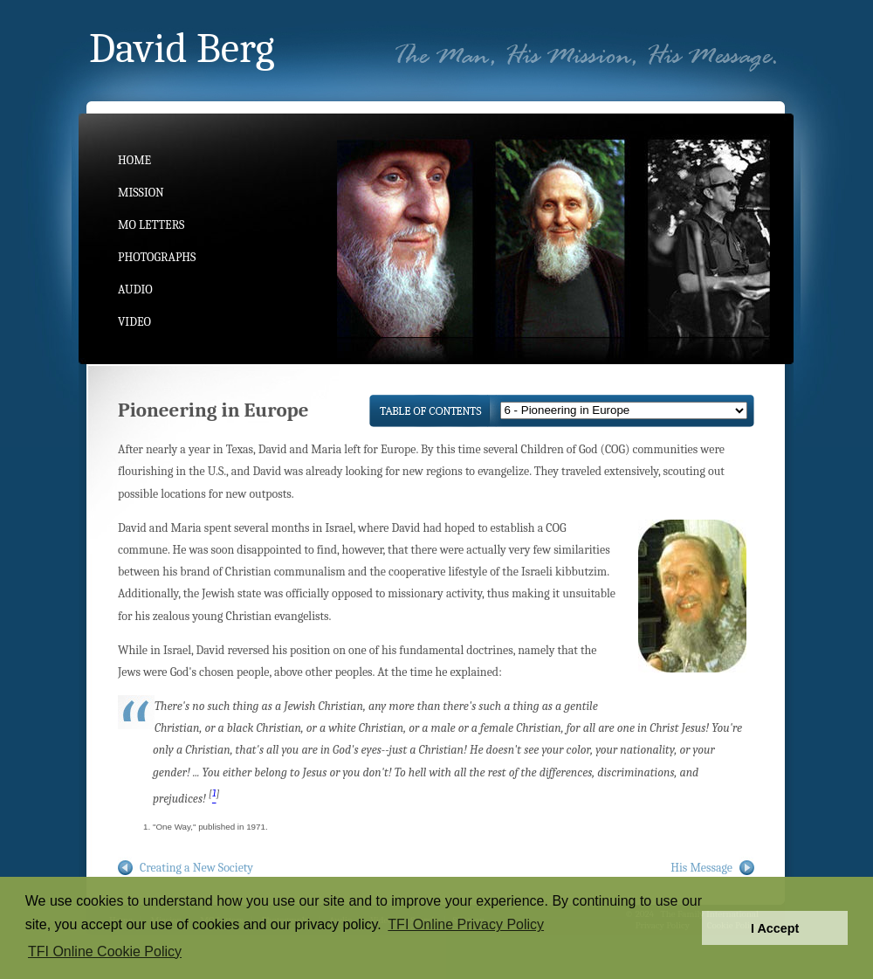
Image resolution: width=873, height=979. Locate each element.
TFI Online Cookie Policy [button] (105, 951)
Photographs (157, 257)
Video (134, 321)
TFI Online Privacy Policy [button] (466, 924)
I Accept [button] (775, 928)
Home (134, 160)
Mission (141, 192)
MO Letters (151, 224)
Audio (135, 289)
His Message (701, 867)
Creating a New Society (196, 867)
